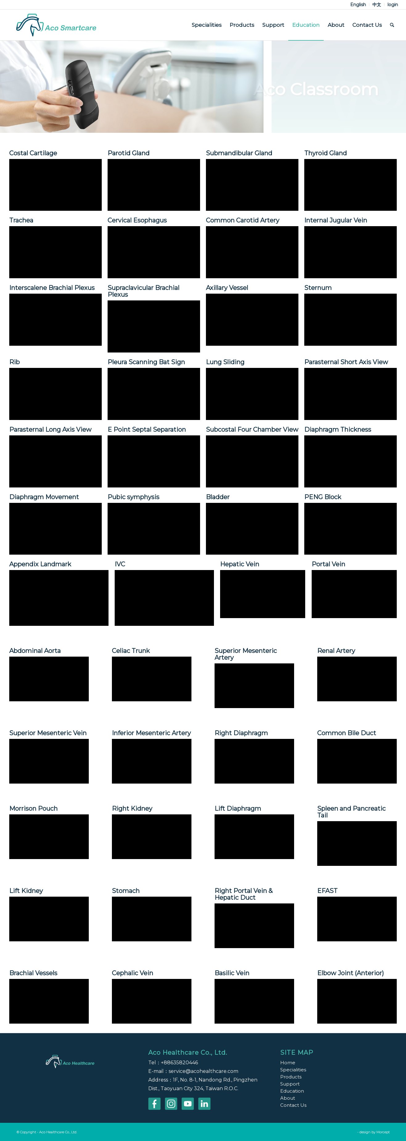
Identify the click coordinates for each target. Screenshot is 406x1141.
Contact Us (293, 1105)
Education (292, 1091)
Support (290, 1084)
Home (287, 1063)
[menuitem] (358, 4)
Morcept (383, 1132)
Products (290, 1077)
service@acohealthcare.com (203, 1071)
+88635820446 (179, 1063)
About (287, 1098)
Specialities (293, 1070)
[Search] (392, 25)
